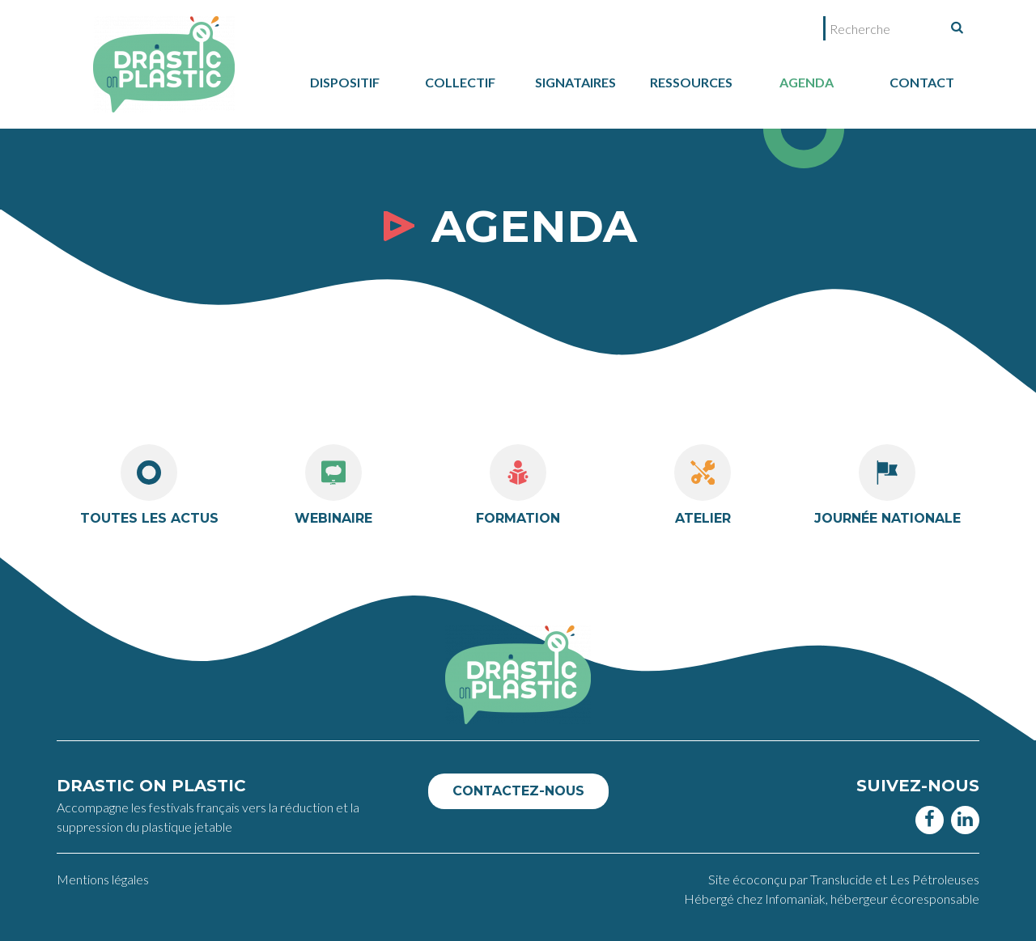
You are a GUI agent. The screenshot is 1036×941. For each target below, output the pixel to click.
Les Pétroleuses (934, 879)
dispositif (345, 82)
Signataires (575, 82)
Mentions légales (103, 879)
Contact (922, 82)
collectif (460, 82)
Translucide (842, 879)
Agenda (806, 82)
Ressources (691, 82)
